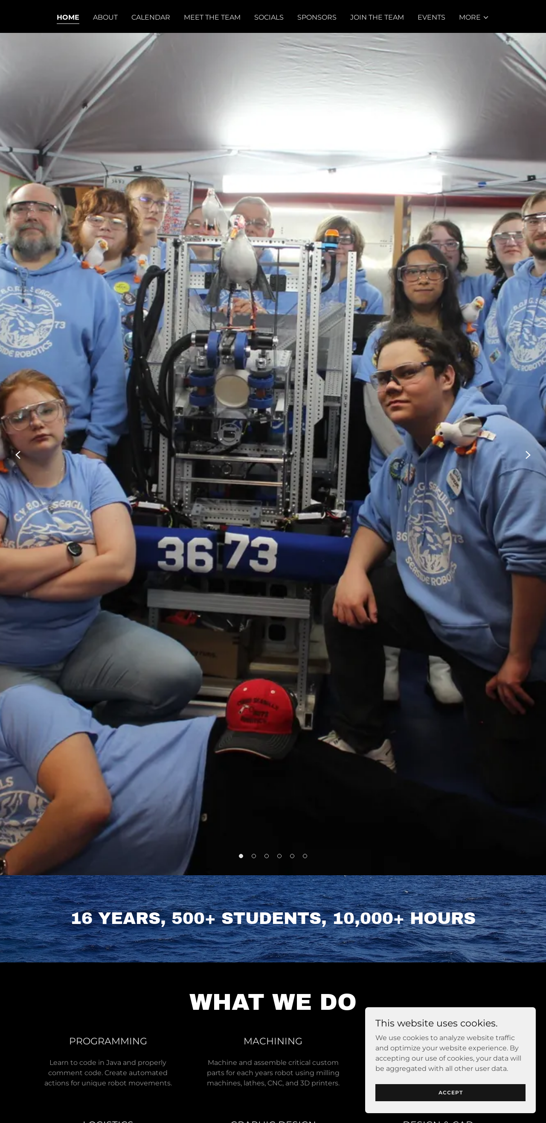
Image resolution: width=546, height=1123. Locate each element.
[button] (474, 17)
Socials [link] (269, 17)
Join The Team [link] (377, 17)
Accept (451, 1110)
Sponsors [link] (317, 17)
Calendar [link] (150, 17)
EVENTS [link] (431, 17)
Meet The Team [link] (212, 17)
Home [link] (68, 17)
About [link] (105, 17)
